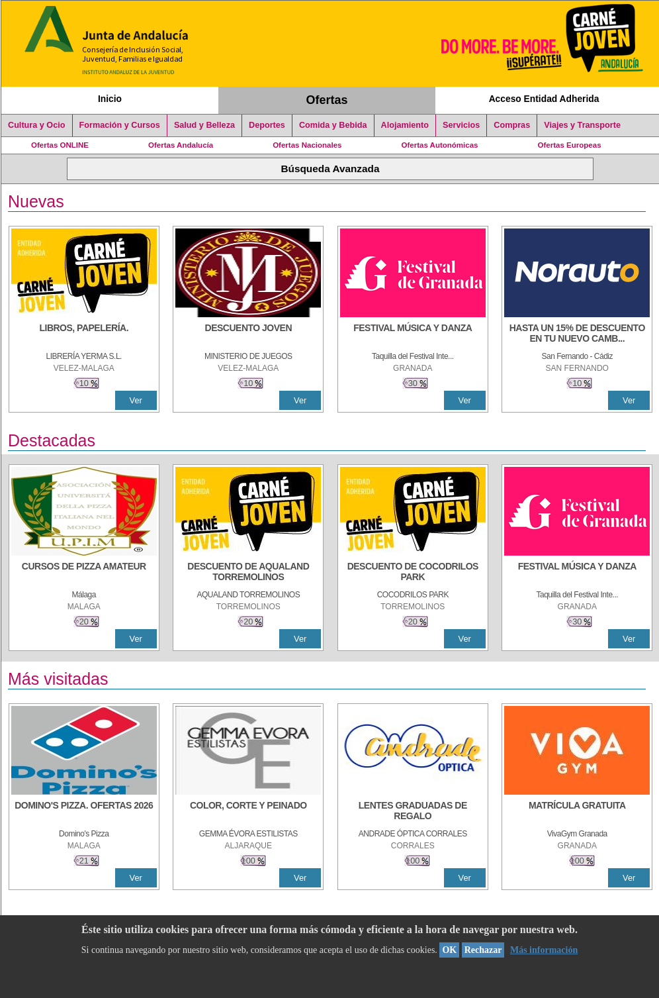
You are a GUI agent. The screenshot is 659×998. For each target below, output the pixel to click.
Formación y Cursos (119, 125)
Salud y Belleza (204, 125)
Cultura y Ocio (37, 125)
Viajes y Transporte (582, 125)
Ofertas (327, 100)
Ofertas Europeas (569, 145)
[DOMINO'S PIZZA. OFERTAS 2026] (84, 811)
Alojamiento (405, 125)
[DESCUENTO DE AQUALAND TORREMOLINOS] (248, 572)
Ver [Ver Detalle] (136, 400)
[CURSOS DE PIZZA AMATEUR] (84, 572)
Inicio (110, 98)
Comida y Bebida (333, 125)
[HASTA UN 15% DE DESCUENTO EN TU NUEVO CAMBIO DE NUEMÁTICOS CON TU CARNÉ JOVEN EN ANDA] (577, 334)
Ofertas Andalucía (180, 145)
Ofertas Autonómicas (439, 145)
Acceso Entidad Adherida (544, 98)
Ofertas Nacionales (307, 145)
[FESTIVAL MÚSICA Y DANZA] (413, 334)
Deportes (267, 125)
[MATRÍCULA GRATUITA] (577, 811)
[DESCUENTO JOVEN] (248, 334)
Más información (544, 950)
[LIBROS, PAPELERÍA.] (84, 334)
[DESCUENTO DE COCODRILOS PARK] (413, 572)
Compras (512, 125)
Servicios (461, 125)
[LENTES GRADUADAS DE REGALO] (413, 811)
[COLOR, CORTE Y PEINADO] (248, 811)
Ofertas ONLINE (60, 145)
